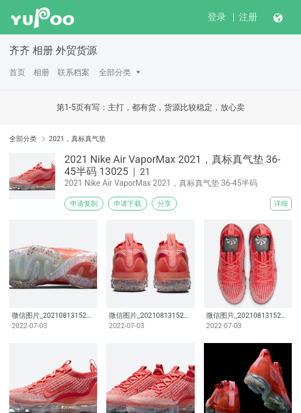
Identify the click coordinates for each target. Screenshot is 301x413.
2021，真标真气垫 (77, 139)
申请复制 (84, 204)
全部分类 (115, 72)
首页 (17, 72)
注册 (248, 16)
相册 (41, 72)
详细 (281, 204)
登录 (216, 16)
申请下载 (127, 204)
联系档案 (73, 72)
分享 (164, 204)
